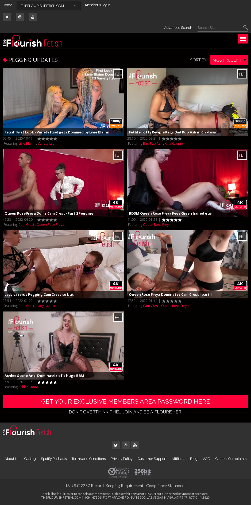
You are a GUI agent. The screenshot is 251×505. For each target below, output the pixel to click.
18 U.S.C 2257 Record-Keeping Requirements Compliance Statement (125, 485)
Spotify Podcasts (54, 459)
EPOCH (150, 494)
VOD (206, 459)
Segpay (136, 494)
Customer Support (152, 459)
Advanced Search (178, 28)
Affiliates (178, 459)
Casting (30, 459)
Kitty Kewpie (174, 143)
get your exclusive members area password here (125, 401)
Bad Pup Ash (152, 143)
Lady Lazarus (46, 305)
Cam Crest (26, 224)
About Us (12, 459)
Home (7, 5)
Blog (194, 459)
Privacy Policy (122, 459)
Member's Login (97, 5)
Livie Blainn (26, 143)
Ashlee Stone (28, 387)
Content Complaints (230, 459)
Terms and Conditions (89, 459)
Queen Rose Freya (50, 224)
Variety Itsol (46, 143)
